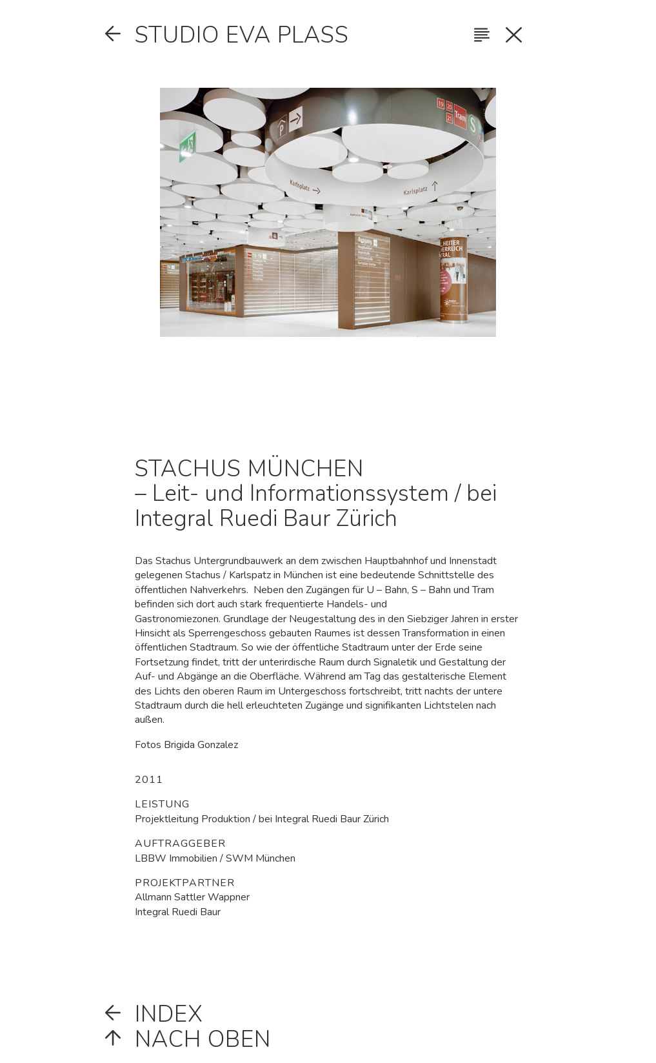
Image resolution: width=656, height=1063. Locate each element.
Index (169, 1014)
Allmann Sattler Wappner (192, 897)
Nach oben (203, 1039)
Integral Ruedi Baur (178, 912)
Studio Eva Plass (242, 34)
